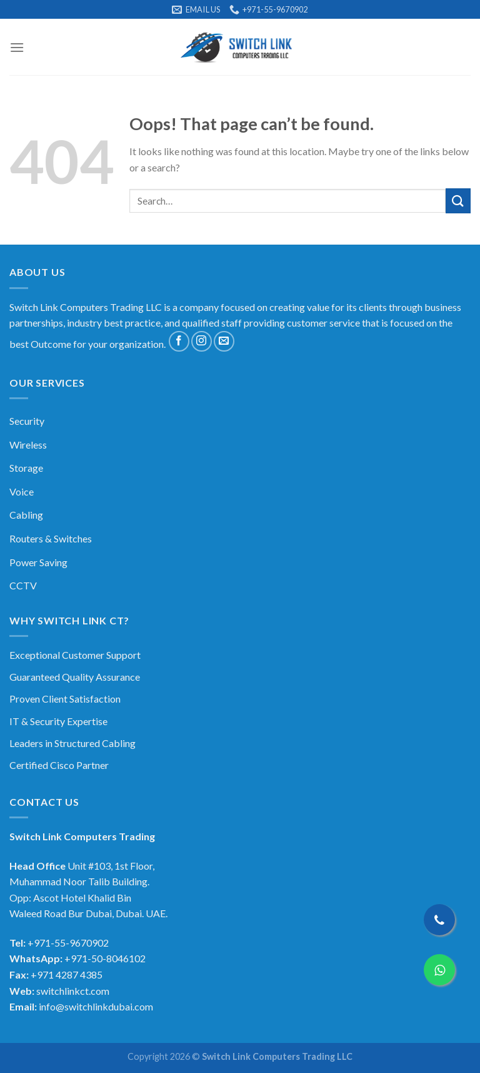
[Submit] (458, 200)
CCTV (23, 585)
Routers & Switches (50, 538)
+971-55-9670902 (68, 942)
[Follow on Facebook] (179, 341)
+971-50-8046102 (105, 958)
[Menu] (16, 47)
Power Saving (38, 562)
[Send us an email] (224, 341)
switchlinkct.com (72, 991)
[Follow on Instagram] (201, 341)
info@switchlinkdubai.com (96, 1006)
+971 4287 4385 (66, 974)
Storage (26, 468)
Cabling (26, 515)
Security (26, 421)
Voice (21, 491)
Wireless (28, 444)
